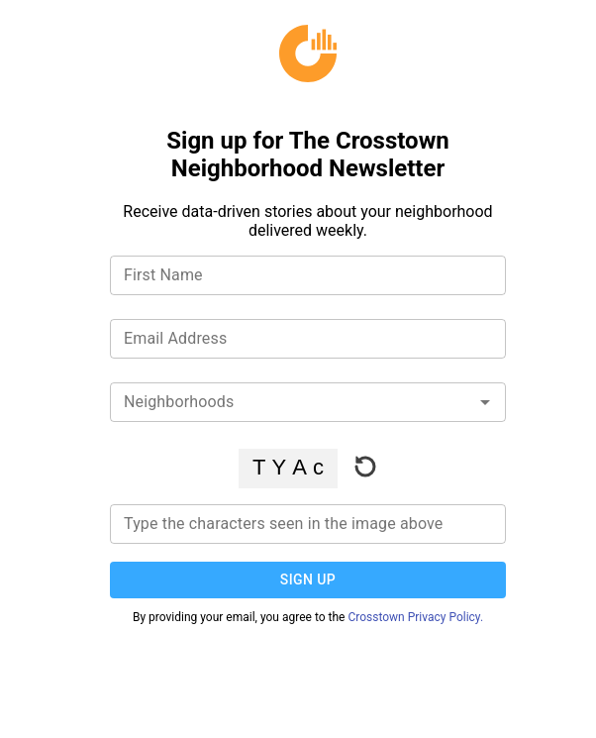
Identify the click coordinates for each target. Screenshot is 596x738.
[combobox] (308, 398)
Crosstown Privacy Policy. (415, 617)
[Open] (485, 402)
